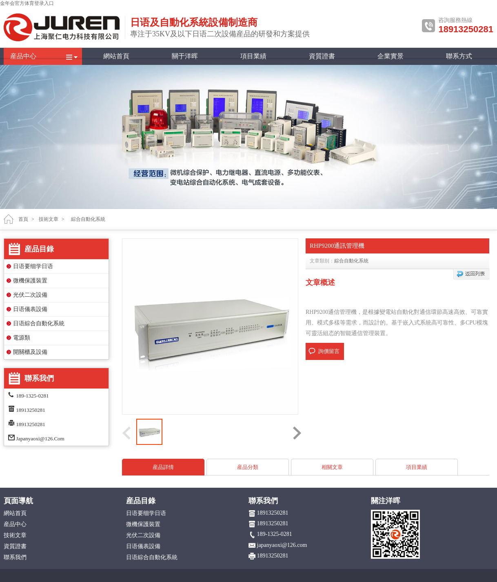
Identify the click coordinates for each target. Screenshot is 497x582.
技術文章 (48, 219)
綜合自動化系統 (351, 261)
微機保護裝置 (30, 281)
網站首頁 (116, 56)
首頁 (23, 219)
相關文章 (332, 467)
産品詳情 (163, 467)
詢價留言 (328, 351)
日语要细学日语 (33, 266)
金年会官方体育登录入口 (27, 3)
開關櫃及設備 (30, 352)
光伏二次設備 (30, 295)
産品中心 (23, 56)
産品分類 (247, 467)
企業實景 (390, 56)
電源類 (21, 338)
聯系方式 (459, 56)
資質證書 (322, 56)
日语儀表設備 (30, 309)
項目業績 (253, 56)
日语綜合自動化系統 (38, 323)
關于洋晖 (185, 56)
